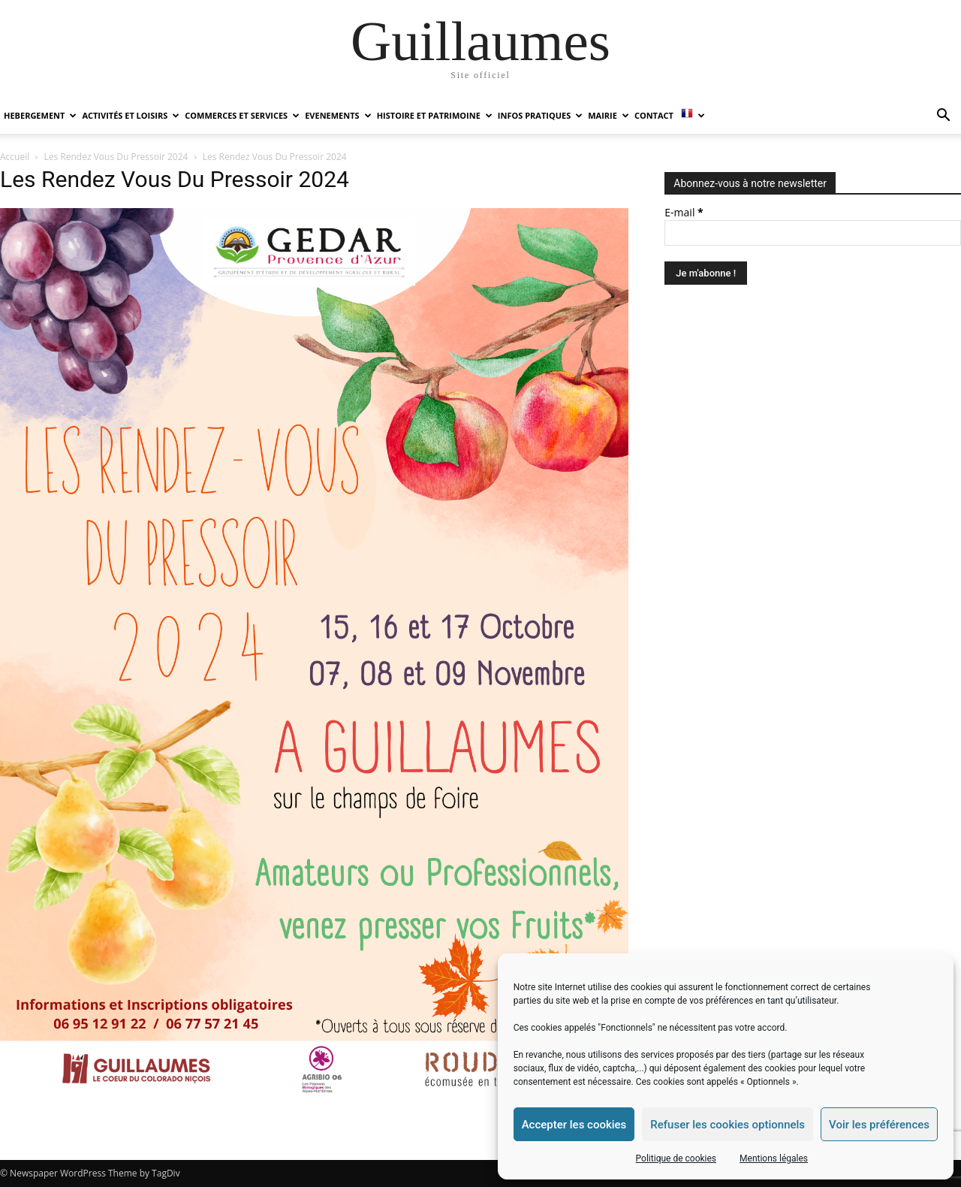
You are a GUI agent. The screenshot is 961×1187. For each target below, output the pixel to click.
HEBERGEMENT (40, 115)
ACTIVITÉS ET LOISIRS (130, 115)
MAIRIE (608, 115)
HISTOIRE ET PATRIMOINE (435, 115)
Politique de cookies (676, 1158)
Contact (653, 115)
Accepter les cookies (574, 1124)
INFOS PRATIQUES (540, 115)
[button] (943, 117)
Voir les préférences (879, 1124)
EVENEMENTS (338, 115)
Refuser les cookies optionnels (727, 1124)
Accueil (14, 156)
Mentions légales (774, 1158)
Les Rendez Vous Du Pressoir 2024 (116, 156)
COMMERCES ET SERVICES (242, 115)
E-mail (683, 212)
